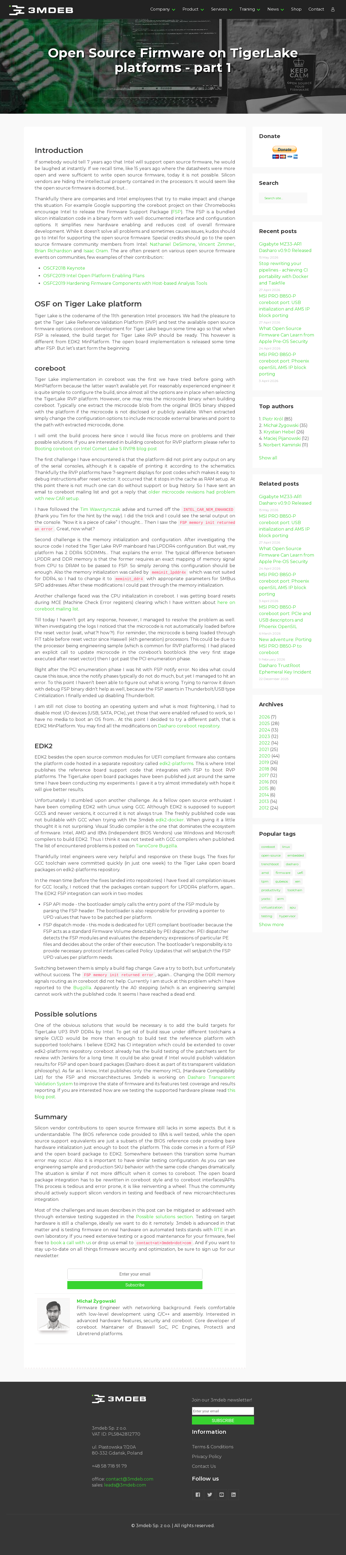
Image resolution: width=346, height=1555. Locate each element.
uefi (300, 873)
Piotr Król (272, 419)
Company (160, 9)
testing (266, 916)
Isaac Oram (96, 250)
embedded (296, 855)
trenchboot (270, 864)
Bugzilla (82, 987)
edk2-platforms (176, 763)
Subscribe (135, 1285)
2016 (264, 782)
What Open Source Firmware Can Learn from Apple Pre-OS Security (286, 335)
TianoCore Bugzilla (156, 845)
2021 (264, 749)
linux (286, 847)
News (272, 9)
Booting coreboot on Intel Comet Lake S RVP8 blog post (96, 448)
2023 (264, 736)
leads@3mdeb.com (125, 1485)
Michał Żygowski (96, 1301)
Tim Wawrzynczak (100, 509)
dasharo (292, 864)
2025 (264, 723)
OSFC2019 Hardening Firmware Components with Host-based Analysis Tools (125, 283)
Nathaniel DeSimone (172, 244)
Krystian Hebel (279, 432)
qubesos (281, 881)
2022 (264, 743)
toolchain (295, 890)
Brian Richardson (53, 250)
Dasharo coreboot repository (188, 726)
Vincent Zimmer (216, 244)
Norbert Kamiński (282, 444)
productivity (271, 890)
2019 (264, 762)
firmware (283, 873)
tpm (264, 881)
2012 (264, 808)
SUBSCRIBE (223, 1420)
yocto (265, 899)
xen (297, 881)
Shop (296, 9)
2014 (264, 795)
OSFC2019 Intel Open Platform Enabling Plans (93, 275)
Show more (271, 924)
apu (293, 907)
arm (280, 899)
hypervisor (287, 916)
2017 (264, 775)
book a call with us (71, 1242)
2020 (264, 756)
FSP (176, 211)
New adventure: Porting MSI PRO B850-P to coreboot (285, 646)
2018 (264, 769)
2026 (264, 717)
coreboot (268, 847)
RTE (218, 1229)
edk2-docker (170, 819)
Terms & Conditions (212, 1446)
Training (247, 9)
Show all (268, 457)
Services (219, 9)
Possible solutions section (164, 1216)
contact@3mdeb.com (129, 1479)
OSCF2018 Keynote (64, 268)
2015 (264, 788)
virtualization (271, 907)
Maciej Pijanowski (282, 438)
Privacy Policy (207, 1456)
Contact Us (204, 1466)
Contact (316, 9)
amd (265, 873)
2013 (264, 801)
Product (190, 9)
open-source (271, 855)
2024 (264, 730)
